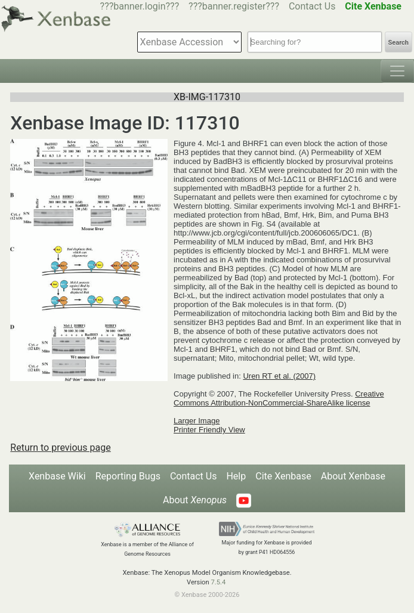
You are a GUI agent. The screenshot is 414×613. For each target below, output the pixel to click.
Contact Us (312, 6)
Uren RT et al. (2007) (279, 375)
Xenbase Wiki (57, 476)
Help (236, 476)
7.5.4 (218, 582)
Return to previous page (60, 447)
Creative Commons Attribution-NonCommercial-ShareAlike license (279, 398)
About (195, 500)
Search (398, 43)
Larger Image (197, 420)
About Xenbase (353, 476)
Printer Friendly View (209, 429)
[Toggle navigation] (397, 71)
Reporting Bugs (127, 476)
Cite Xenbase (283, 476)
